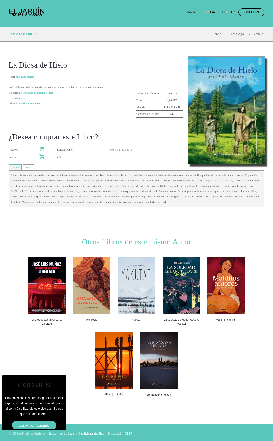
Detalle (15, 167)
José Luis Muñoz (26, 76)
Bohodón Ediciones (30, 103)
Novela (257, 34)
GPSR (128, 433)
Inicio (192, 12)
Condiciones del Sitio (91, 433)
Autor (29, 167)
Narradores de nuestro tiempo (38, 92)
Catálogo (236, 34)
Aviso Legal (67, 433)
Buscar (228, 12)
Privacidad (114, 433)
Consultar (251, 12)
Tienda (209, 12)
